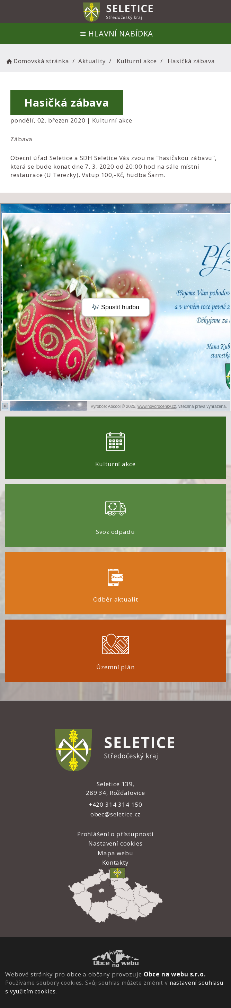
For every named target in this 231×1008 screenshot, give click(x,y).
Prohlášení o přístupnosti (115, 834)
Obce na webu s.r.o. (175, 974)
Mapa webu (115, 853)
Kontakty (115, 862)
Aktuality (92, 61)
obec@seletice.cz (115, 814)
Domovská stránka (37, 61)
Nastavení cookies (115, 843)
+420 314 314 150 (116, 804)
